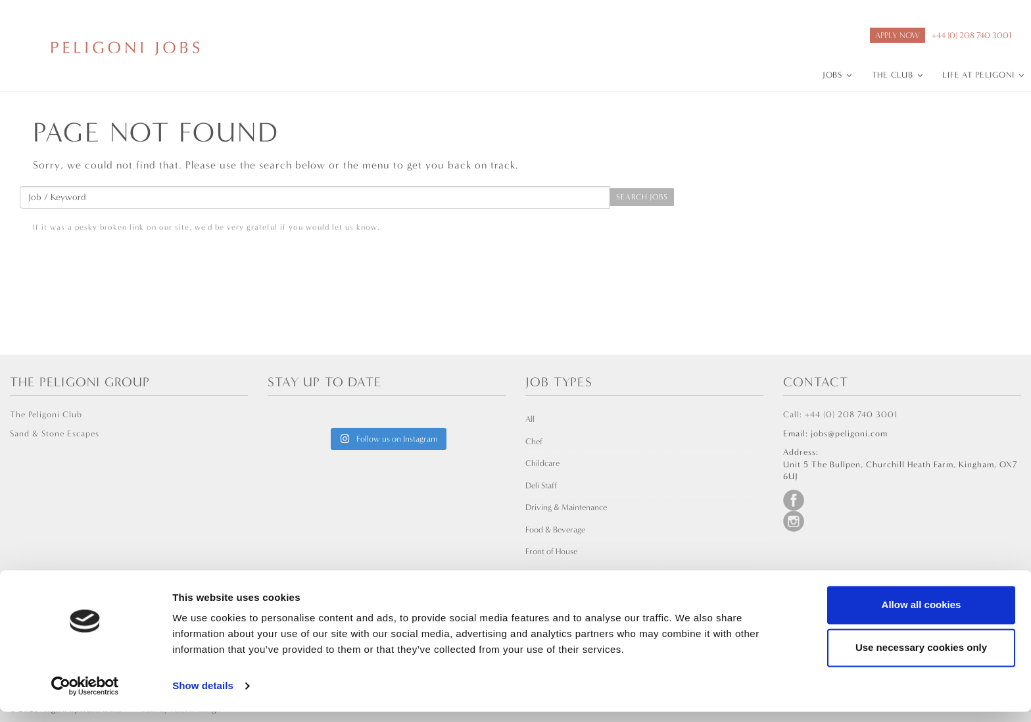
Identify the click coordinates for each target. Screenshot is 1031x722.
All (530, 419)
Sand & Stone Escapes (54, 433)
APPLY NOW (897, 35)
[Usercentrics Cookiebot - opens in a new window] (85, 696)
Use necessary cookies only (921, 657)
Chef (533, 441)
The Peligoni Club (46, 414)
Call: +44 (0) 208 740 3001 (840, 414)
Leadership (544, 574)
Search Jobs (641, 196)
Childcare (542, 463)
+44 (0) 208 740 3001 (971, 35)
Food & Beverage (555, 529)
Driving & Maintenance (566, 507)
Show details (202, 696)
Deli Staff (541, 485)
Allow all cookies (921, 615)
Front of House (551, 551)
